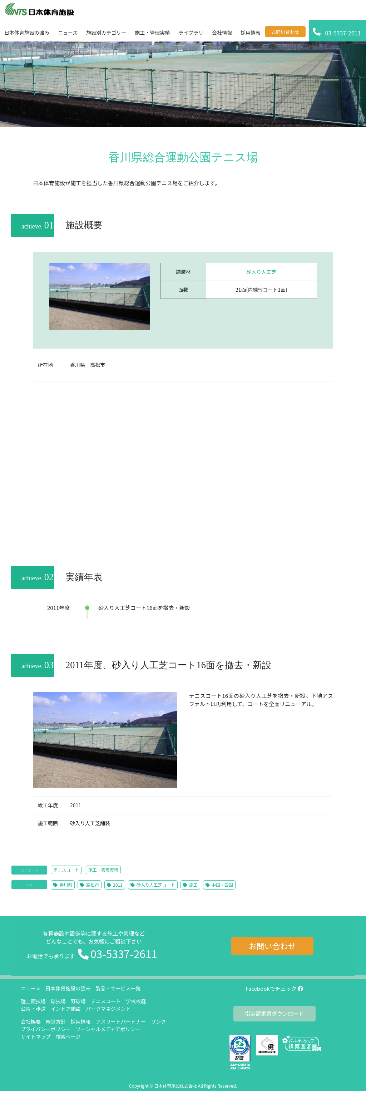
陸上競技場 (33, 1001)
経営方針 (56, 1021)
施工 (193, 885)
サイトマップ (36, 1036)
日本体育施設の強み (67, 988)
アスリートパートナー (121, 1021)
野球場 (78, 1001)
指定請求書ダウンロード (274, 1013)
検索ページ (68, 1036)
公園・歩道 (33, 1008)
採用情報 (81, 1021)
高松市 (92, 885)
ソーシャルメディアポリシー (108, 1029)
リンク (158, 1021)
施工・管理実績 (103, 870)
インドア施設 (66, 1008)
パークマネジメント (108, 1008)
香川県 (65, 885)
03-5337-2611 (123, 953)
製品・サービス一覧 (117, 988)
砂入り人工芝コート (156, 885)
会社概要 (31, 1021)
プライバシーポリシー (46, 1029)
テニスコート (66, 870)
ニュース (30, 988)
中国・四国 (222, 885)
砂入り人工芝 (261, 271)
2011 (118, 885)
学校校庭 (136, 1001)
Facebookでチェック (274, 988)
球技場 (58, 1001)
